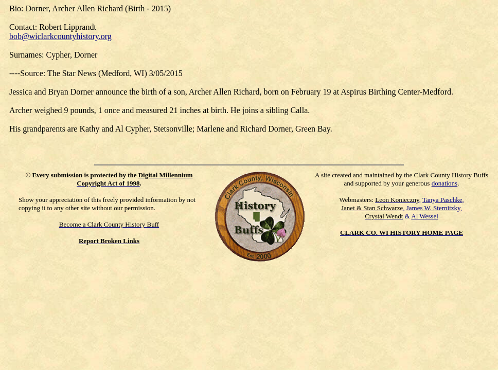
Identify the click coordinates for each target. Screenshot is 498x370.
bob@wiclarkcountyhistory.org (60, 36)
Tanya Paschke (442, 199)
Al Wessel (424, 216)
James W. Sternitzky (433, 208)
